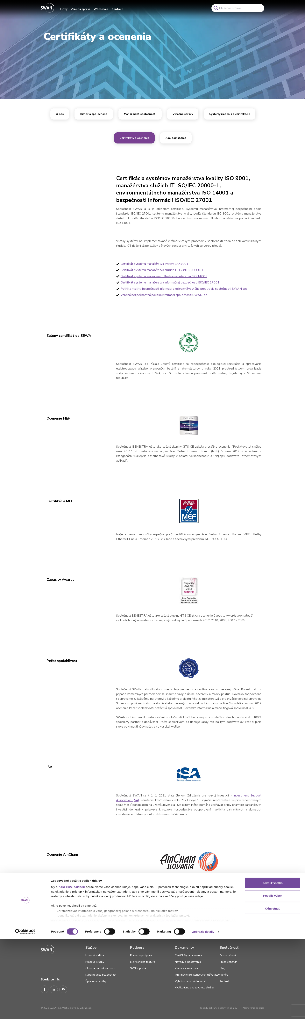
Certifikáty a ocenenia (134, 138)
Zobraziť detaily (203, 1011)
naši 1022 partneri (72, 966)
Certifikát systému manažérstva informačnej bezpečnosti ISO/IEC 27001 (170, 282)
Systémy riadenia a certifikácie (229, 114)
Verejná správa (80, 9)
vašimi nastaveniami (175, 1000)
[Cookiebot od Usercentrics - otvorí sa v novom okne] (25, 1011)
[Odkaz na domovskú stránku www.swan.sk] (47, 8)
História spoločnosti (94, 114)
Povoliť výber (272, 975)
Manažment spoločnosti (140, 114)
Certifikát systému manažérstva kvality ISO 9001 (154, 264)
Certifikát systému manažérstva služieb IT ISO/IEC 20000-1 (162, 270)
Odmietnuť (272, 988)
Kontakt (117, 9)
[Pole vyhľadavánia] (237, 8)
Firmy (63, 9)
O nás (60, 114)
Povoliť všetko (272, 962)
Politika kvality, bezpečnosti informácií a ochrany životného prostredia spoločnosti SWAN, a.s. (184, 289)
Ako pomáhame (176, 138)
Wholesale (101, 9)
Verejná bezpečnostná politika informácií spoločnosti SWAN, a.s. (164, 295)
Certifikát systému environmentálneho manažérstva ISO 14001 (164, 276)
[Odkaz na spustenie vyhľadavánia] (215, 8)
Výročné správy (183, 114)
